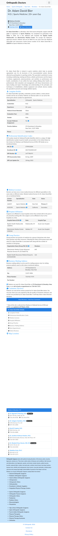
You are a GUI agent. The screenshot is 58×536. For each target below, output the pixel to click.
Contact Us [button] (29, 527)
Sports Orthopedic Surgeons (17, 491)
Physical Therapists (14, 514)
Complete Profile (13, 312)
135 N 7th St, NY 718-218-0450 (22, 445)
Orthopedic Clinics (14, 496)
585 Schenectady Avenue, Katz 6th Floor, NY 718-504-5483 (21, 437)
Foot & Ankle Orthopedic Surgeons (19, 512)
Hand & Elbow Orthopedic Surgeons (19, 478)
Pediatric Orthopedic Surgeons (18, 475)
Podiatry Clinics (13, 500)
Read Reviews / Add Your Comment (29, 299)
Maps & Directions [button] (25, 27)
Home (8, 6)
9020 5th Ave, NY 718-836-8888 (15, 430)
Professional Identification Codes (18, 315)
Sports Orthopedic (17, 6)
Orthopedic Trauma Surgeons (17, 494)
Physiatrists (12, 504)
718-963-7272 (13, 27)
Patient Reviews (13, 331)
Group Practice (13, 323)
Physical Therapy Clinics (16, 516)
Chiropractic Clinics (14, 482)
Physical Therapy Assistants (17, 518)
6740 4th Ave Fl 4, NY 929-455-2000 (20, 423)
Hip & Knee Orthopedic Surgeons (18, 508)
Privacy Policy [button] (29, 534)
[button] (28, 121)
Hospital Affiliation (14, 320)
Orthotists (12, 520)
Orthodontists (13, 484)
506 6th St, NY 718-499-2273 (15, 452)
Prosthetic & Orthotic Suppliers (18, 486)
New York (27, 6)
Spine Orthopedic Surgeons (17, 510)
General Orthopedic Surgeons (17, 473)
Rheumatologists (14, 502)
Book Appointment (14, 328)
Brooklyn (34, 6)
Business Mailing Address (16, 325)
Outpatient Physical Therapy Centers (19, 488)
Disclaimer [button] (29, 531)
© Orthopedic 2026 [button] (29, 524)
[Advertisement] (29, 57)
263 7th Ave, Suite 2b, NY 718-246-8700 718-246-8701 (20, 415)
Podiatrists (12, 498)
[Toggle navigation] (49, 2)
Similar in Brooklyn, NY (14, 410)
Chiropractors (13, 480)
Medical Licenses (13, 318)
